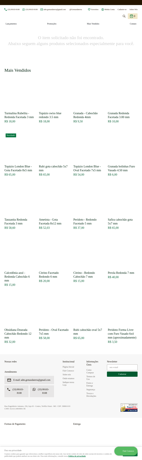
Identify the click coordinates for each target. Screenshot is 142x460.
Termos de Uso (90, 377)
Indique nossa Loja (68, 383)
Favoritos (94, 9)
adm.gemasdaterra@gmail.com (55, 9)
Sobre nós (67, 374)
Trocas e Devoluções (91, 394)
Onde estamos (68, 378)
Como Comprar (90, 371)
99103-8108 (14, 9)
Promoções (51, 24)
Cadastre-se (122, 9)
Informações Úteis (92, 363)
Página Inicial (68, 367)
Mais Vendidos (93, 24)
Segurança (90, 389)
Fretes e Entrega (89, 384)
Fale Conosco (68, 371)
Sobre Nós (133, 9)
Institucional (69, 361)
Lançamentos (11, 24)
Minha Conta (110, 9)
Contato (133, 24)
